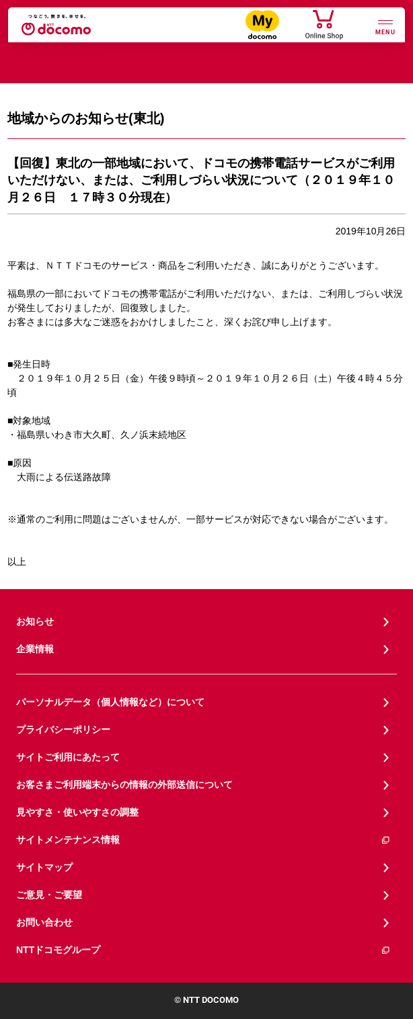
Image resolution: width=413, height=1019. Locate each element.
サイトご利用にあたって (68, 757)
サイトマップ (44, 867)
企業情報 (35, 649)
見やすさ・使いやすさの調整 (77, 812)
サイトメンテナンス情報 (203, 840)
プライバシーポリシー (63, 729)
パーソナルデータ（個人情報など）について (110, 702)
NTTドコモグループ (203, 950)
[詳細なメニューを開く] (385, 25)
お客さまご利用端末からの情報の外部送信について (124, 784)
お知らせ (35, 621)
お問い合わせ (44, 922)
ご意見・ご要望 (49, 894)
